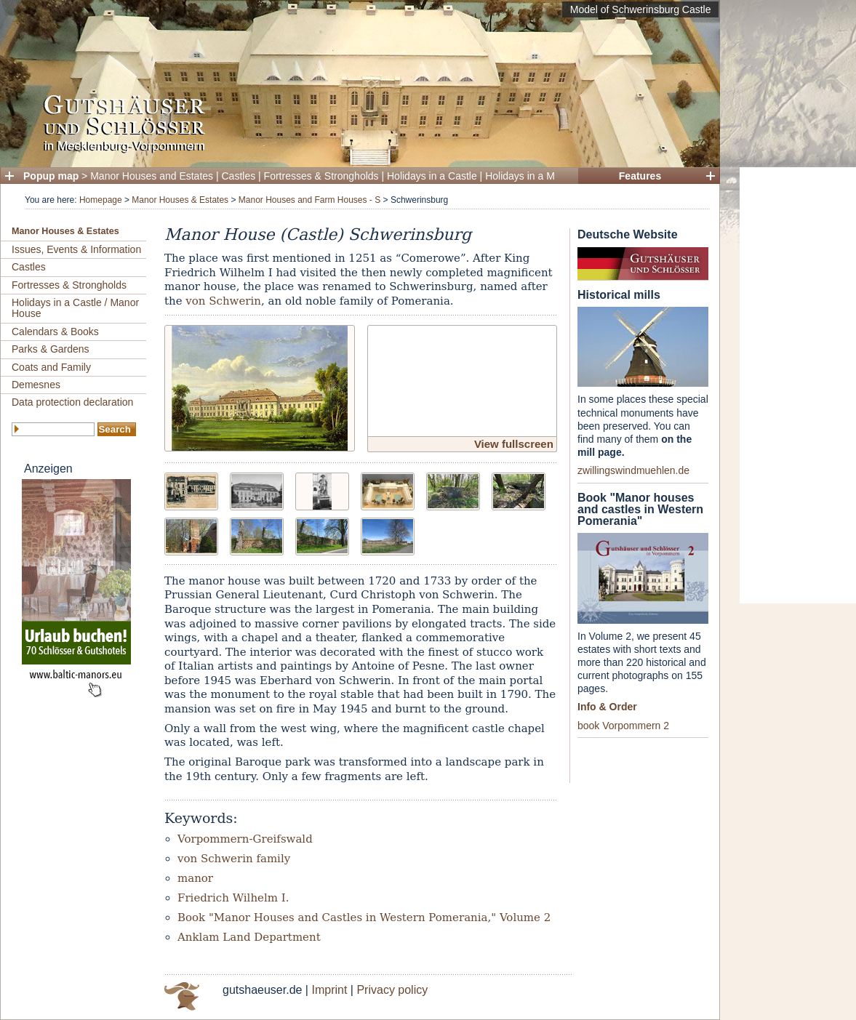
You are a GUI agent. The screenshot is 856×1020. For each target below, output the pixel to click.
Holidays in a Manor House (546, 176)
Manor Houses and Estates (151, 176)
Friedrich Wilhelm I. (233, 897)
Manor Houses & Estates (180, 200)
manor (195, 878)
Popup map (51, 176)
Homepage (100, 200)
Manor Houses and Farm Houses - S (309, 200)
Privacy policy (392, 990)
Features (640, 176)
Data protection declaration (72, 402)
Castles (239, 176)
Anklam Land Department (249, 937)
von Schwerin (223, 301)
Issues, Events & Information (76, 249)
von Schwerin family (233, 858)
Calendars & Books (55, 331)
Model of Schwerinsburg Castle (640, 9)
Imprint (329, 990)
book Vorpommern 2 (623, 725)
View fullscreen (513, 444)
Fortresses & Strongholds (321, 176)
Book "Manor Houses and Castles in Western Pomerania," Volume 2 (364, 917)
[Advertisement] (798, 385)
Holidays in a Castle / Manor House (75, 308)
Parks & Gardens (50, 349)
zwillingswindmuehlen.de (633, 470)
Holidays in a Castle (432, 176)
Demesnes (36, 384)
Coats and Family (51, 367)
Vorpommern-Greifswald (245, 839)
